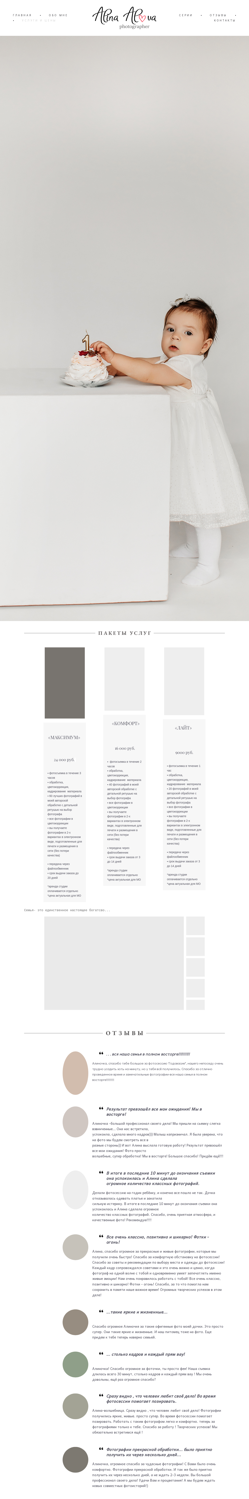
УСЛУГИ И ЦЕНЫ (39, 20)
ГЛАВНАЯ (22, 15)
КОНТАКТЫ (225, 20)
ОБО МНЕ (58, 15)
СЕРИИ (186, 15)
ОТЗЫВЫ (218, 15)
